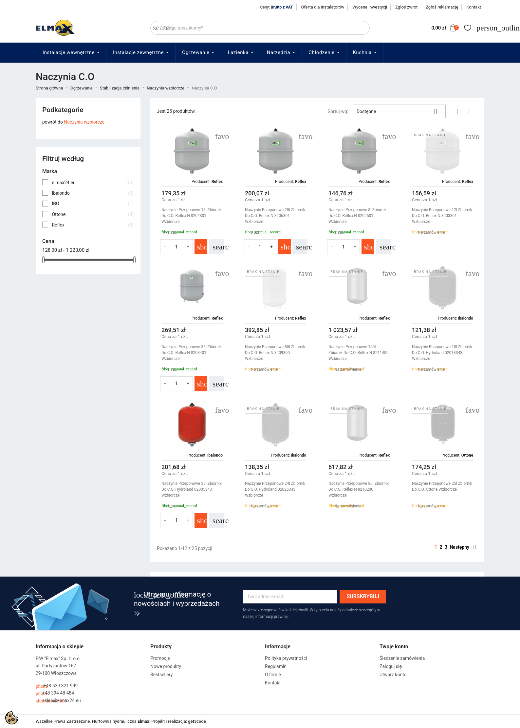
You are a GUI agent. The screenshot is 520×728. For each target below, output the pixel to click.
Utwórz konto (393, 674)
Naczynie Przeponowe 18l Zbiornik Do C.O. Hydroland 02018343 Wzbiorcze (442, 352)
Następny (463, 547)
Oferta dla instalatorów (322, 7)
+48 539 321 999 (57, 686)
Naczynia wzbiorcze (84, 122)
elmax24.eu (93, 182)
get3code (197, 721)
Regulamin (276, 666)
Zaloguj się (391, 666)
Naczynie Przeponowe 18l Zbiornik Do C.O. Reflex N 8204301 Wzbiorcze (191, 215)
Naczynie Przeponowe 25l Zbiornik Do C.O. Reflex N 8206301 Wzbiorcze (275, 215)
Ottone (93, 214)
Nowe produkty (165, 666)
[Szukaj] (260, 28)
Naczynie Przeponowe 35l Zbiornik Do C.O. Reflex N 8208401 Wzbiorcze (191, 352)
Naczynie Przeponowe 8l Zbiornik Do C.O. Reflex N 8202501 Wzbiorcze (357, 215)
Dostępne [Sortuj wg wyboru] (399, 111)
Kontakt (473, 7)
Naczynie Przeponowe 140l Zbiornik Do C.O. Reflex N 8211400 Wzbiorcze (358, 352)
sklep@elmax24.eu (58, 700)
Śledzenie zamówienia (402, 658)
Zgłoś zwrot (406, 7)
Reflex (93, 225)
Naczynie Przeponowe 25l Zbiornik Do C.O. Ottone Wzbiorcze (442, 486)
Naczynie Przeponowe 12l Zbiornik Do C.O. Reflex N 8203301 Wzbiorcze (442, 215)
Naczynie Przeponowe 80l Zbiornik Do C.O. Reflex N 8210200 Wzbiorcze (358, 489)
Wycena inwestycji (369, 7)
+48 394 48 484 (55, 693)
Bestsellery (161, 674)
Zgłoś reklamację (442, 7)
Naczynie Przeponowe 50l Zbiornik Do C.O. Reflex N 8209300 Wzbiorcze (275, 352)
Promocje (160, 658)
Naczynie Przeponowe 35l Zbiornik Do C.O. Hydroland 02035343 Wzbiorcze (191, 489)
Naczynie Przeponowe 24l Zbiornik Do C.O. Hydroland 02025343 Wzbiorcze (275, 489)
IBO (93, 203)
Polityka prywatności (286, 658)
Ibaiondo (93, 193)
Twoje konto (394, 646)
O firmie (273, 674)
